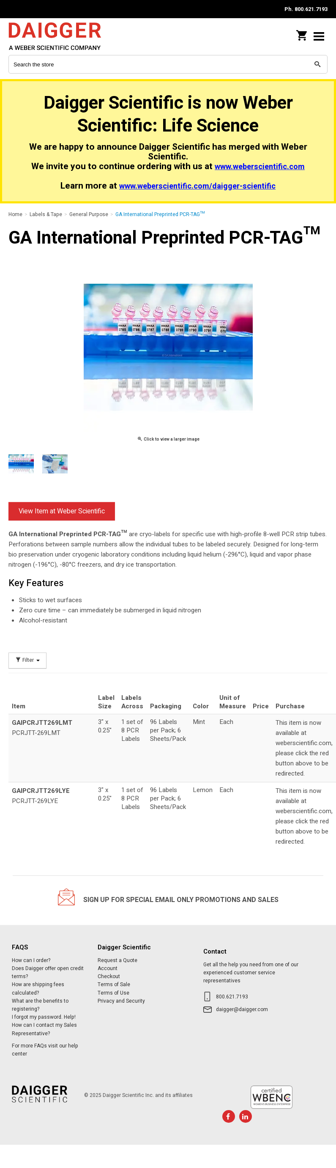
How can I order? (31, 960)
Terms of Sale (114, 984)
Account (107, 968)
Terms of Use (113, 993)
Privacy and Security (121, 1001)
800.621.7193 (232, 997)
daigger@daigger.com (242, 1009)
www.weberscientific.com (260, 167)
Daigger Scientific (63, 36)
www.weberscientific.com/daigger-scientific (197, 186)
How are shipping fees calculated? (38, 988)
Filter (27, 660)
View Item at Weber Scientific (62, 511)
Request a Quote (117, 960)
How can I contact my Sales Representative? (44, 1029)
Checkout (109, 976)
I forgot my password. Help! (44, 1017)
